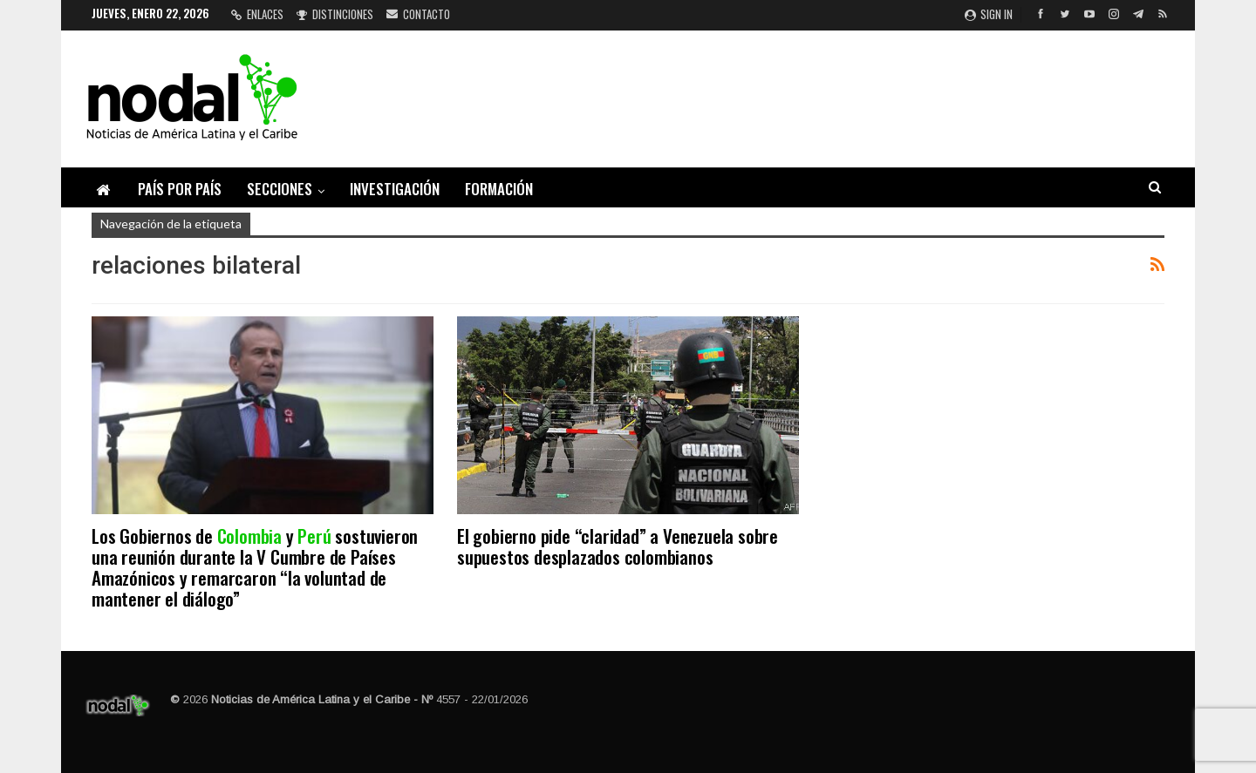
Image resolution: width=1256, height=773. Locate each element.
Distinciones (335, 14)
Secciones (279, 189)
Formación (499, 189)
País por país (180, 189)
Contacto (418, 14)
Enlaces (257, 14)
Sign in (989, 14)
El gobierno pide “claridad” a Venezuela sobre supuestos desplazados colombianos (617, 546)
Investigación (395, 189)
